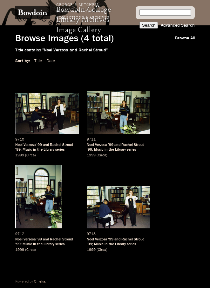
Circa (30, 155)
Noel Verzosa (25, 145)
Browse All (185, 38)
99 (39, 145)
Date (50, 61)
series (59, 150)
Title (38, 61)
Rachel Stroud (61, 145)
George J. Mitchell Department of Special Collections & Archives (82, 11)
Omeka (39, 282)
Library (49, 150)
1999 (19, 155)
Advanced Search (178, 25)
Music (27, 150)
